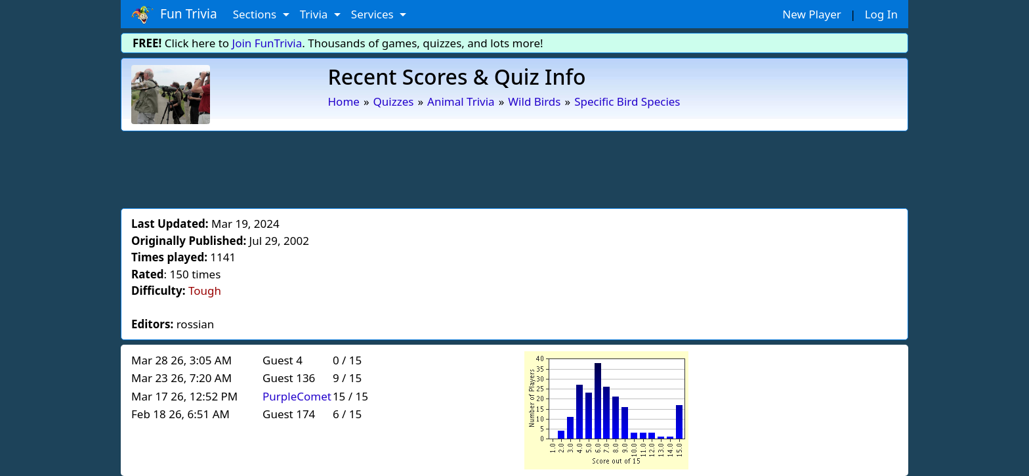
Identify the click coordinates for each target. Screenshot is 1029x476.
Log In (881, 14)
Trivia (315, 14)
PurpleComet (296, 396)
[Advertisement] (514, 167)
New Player (811, 14)
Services (373, 14)
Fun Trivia (174, 14)
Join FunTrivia (267, 43)
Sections (256, 14)
